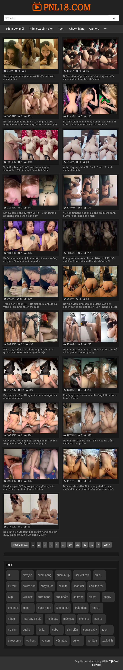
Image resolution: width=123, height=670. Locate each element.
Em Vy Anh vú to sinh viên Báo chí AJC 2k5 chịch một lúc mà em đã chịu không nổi (89, 260)
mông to (84, 618)
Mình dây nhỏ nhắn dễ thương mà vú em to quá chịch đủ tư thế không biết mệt (28, 351)
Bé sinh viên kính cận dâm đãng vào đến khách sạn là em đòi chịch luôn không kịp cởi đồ (90, 307)
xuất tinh (107, 640)
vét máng (62, 640)
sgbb (55, 629)
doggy (107, 596)
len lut (95, 607)
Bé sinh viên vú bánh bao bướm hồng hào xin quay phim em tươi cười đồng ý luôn (30, 533)
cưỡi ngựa (44, 596)
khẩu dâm (81, 607)
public (26, 629)
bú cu (98, 575)
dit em (92, 596)
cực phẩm (62, 596)
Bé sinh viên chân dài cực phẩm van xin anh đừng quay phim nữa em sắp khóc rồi (89, 123)
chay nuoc (47, 586)
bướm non (29, 586)
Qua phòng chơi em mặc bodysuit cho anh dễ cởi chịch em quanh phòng (90, 351)
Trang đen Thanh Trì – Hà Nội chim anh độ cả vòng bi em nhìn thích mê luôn (30, 305)
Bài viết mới (82, 575)
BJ (9, 575)
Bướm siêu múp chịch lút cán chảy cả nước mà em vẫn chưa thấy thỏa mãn (89, 78)
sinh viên (72, 629)
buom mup (63, 575)
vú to (76, 640)
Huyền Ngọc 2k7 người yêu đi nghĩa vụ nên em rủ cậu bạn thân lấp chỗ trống (28, 488)
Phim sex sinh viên (41, 28)
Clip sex (28, 596)
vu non (46, 640)
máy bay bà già (32, 618)
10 (70, 544)
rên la (41, 629)
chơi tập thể (96, 586)
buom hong (44, 575)
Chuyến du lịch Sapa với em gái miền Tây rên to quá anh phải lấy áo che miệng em (30, 442)
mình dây (52, 618)
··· (106, 28)
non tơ (98, 618)
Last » (107, 544)
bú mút (12, 586)
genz (26, 607)
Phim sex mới (15, 28)
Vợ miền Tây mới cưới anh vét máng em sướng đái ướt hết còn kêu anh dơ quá (26, 169)
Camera (94, 28)
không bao (62, 607)
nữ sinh (12, 629)
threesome (14, 640)
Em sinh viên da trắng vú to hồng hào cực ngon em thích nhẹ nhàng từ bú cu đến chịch (30, 123)
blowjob (27, 575)
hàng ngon (44, 607)
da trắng (78, 596)
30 (85, 544)
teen (105, 629)
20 (77, 544)
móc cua (68, 618)
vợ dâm (92, 640)
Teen (61, 28)
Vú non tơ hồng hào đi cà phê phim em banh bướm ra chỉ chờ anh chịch (89, 214)
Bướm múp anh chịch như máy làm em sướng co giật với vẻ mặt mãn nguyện (30, 260)
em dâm (13, 607)
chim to (63, 586)
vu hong (31, 640)
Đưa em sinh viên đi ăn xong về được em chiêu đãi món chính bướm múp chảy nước (88, 488)
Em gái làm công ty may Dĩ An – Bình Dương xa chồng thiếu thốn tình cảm (29, 214)
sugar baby (90, 629)
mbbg (11, 618)
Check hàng (76, 28)
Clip (10, 596)
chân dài (78, 586)
